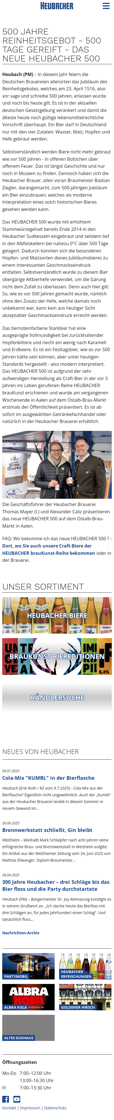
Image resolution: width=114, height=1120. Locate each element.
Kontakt (9, 1107)
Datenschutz (55, 1107)
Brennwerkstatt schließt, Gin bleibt (47, 830)
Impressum (30, 1107)
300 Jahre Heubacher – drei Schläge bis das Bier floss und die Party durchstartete (56, 885)
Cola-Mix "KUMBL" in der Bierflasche (48, 777)
